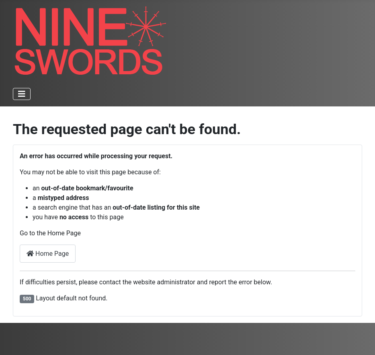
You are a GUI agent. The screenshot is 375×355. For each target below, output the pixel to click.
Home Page (48, 253)
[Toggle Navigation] (22, 94)
